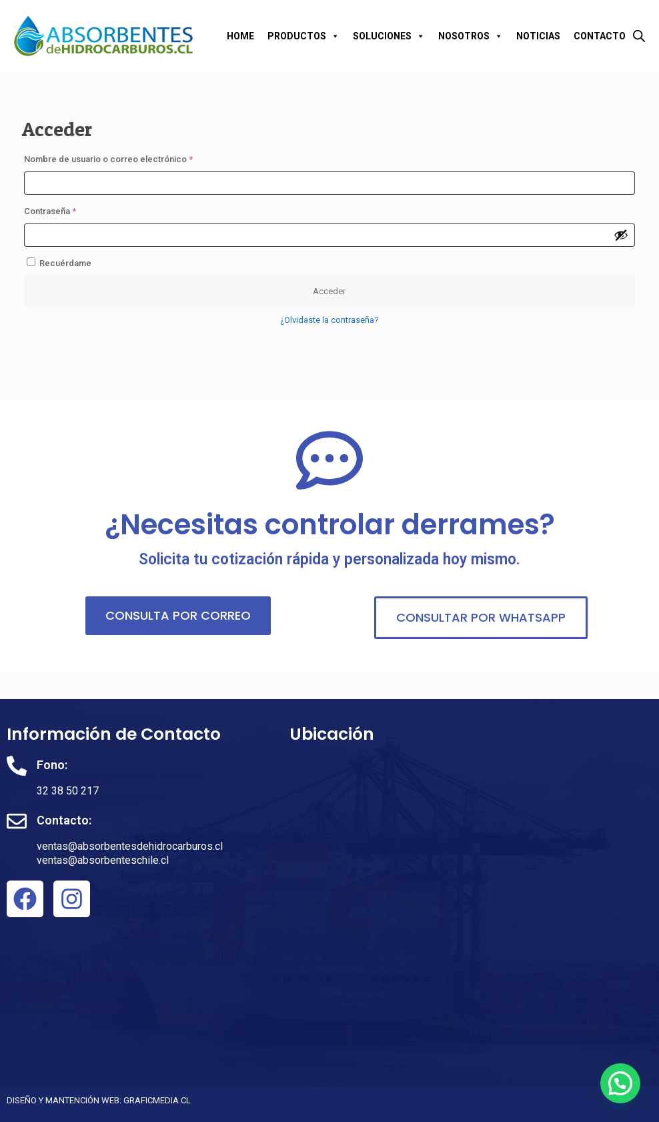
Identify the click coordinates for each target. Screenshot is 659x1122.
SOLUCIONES (389, 36)
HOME (240, 36)
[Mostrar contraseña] (621, 234)
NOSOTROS (470, 36)
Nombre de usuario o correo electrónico (130, 157)
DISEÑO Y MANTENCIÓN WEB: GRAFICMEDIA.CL (99, 1100)
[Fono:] (17, 766)
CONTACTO (600, 36)
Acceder (329, 291)
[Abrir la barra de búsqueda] (639, 35)
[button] (620, 1083)
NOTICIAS (538, 36)
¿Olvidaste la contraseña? (329, 320)
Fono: (52, 765)
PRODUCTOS (303, 36)
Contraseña (71, 209)
